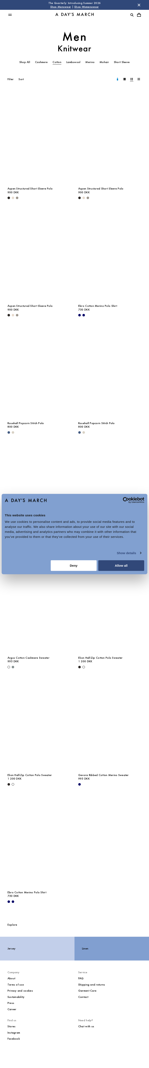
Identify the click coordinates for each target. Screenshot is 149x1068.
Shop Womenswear (86, 7)
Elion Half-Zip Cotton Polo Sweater (100, 658)
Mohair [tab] (104, 62)
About (11, 978)
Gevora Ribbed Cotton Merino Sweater (103, 775)
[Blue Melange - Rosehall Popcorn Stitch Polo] (9, 432)
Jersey (12, 948)
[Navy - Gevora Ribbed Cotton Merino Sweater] (79, 784)
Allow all (121, 565)
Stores (12, 1026)
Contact (83, 997)
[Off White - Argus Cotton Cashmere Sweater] (9, 667)
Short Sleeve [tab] (122, 62)
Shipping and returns (91, 984)
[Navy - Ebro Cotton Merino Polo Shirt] (79, 315)
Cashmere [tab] (41, 62)
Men (74, 36)
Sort (21, 79)
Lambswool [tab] (73, 62)
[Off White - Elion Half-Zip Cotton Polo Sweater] (83, 667)
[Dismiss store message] (139, 5)
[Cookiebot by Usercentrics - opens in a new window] (126, 500)
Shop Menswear (60, 7)
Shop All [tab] (24, 62)
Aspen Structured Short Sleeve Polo (30, 188)
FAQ (81, 978)
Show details (126, 553)
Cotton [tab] (57, 62)
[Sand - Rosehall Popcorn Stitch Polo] (13, 432)
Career (12, 1009)
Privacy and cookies (20, 990)
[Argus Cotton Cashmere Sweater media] (109, 488)
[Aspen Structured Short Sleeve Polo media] (39, 136)
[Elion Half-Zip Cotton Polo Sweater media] (109, 606)
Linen (85, 948)
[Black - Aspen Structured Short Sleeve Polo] (9, 198)
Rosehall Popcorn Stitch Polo (26, 423)
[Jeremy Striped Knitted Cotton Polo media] (39, 488)
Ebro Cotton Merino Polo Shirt (97, 306)
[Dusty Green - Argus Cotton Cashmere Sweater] (13, 667)
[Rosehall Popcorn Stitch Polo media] (39, 371)
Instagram (14, 1032)
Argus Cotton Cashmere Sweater (28, 658)
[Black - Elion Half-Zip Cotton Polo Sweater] (79, 667)
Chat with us (86, 1026)
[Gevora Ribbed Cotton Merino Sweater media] (109, 723)
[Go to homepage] (74, 15)
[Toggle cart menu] (139, 14)
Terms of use (16, 984)
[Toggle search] (131, 14)
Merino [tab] (90, 62)
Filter (11, 79)
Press (11, 1003)
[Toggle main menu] (10, 14)
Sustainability (16, 997)
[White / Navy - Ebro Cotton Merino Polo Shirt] (83, 315)
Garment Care (87, 990)
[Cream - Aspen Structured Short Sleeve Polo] (13, 198)
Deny (74, 565)
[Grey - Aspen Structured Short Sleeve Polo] (17, 198)
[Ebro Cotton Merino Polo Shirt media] (109, 254)
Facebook (14, 1038)
